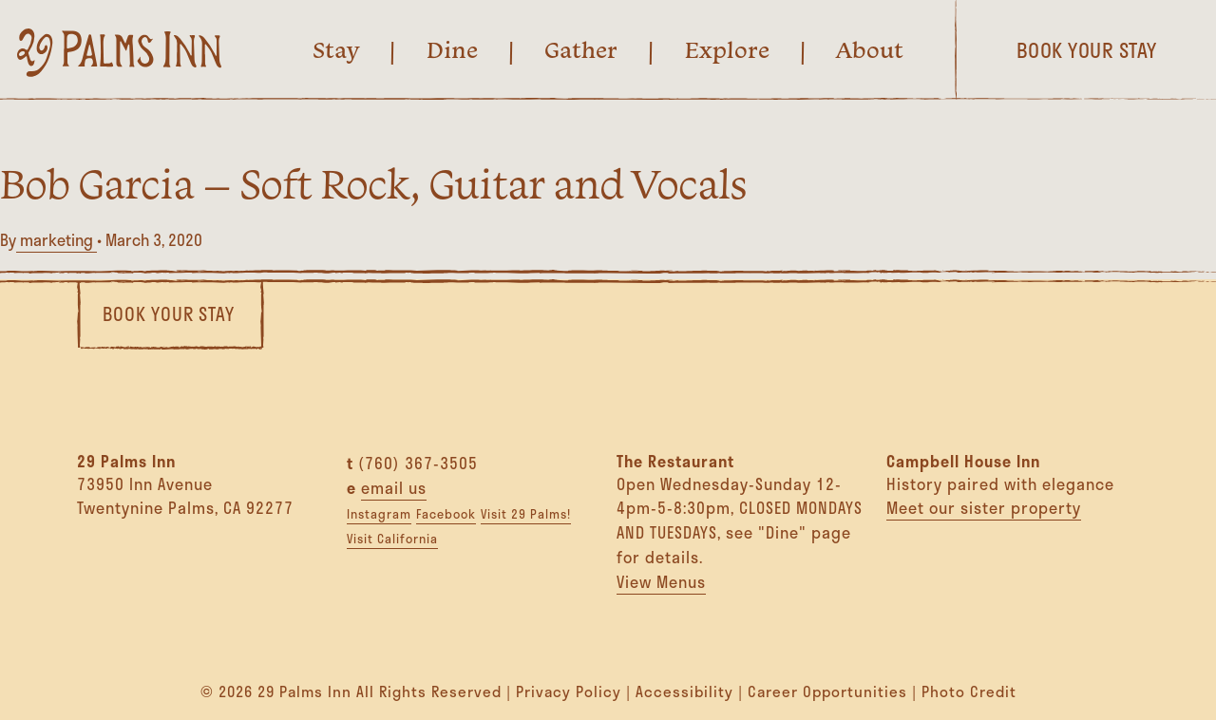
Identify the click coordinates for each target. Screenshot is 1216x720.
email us (394, 488)
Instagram (379, 513)
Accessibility (684, 691)
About (869, 49)
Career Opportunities (827, 691)
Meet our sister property (983, 508)
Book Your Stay (169, 314)
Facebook (446, 513)
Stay (336, 49)
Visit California (392, 538)
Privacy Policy (568, 691)
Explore (727, 49)
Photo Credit (969, 691)
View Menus (661, 582)
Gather (581, 49)
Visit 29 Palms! (526, 513)
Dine (452, 49)
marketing (56, 240)
